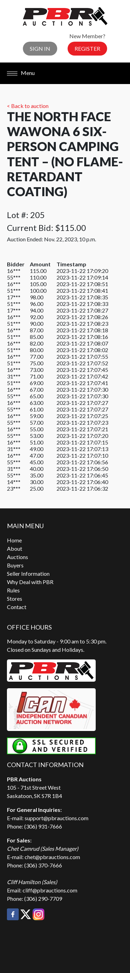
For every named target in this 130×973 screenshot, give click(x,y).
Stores (14, 598)
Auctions (17, 557)
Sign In (40, 48)
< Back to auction (28, 105)
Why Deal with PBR (30, 582)
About (14, 548)
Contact (16, 607)
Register (87, 48)
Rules (13, 590)
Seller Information (28, 573)
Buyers (15, 565)
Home (14, 540)
